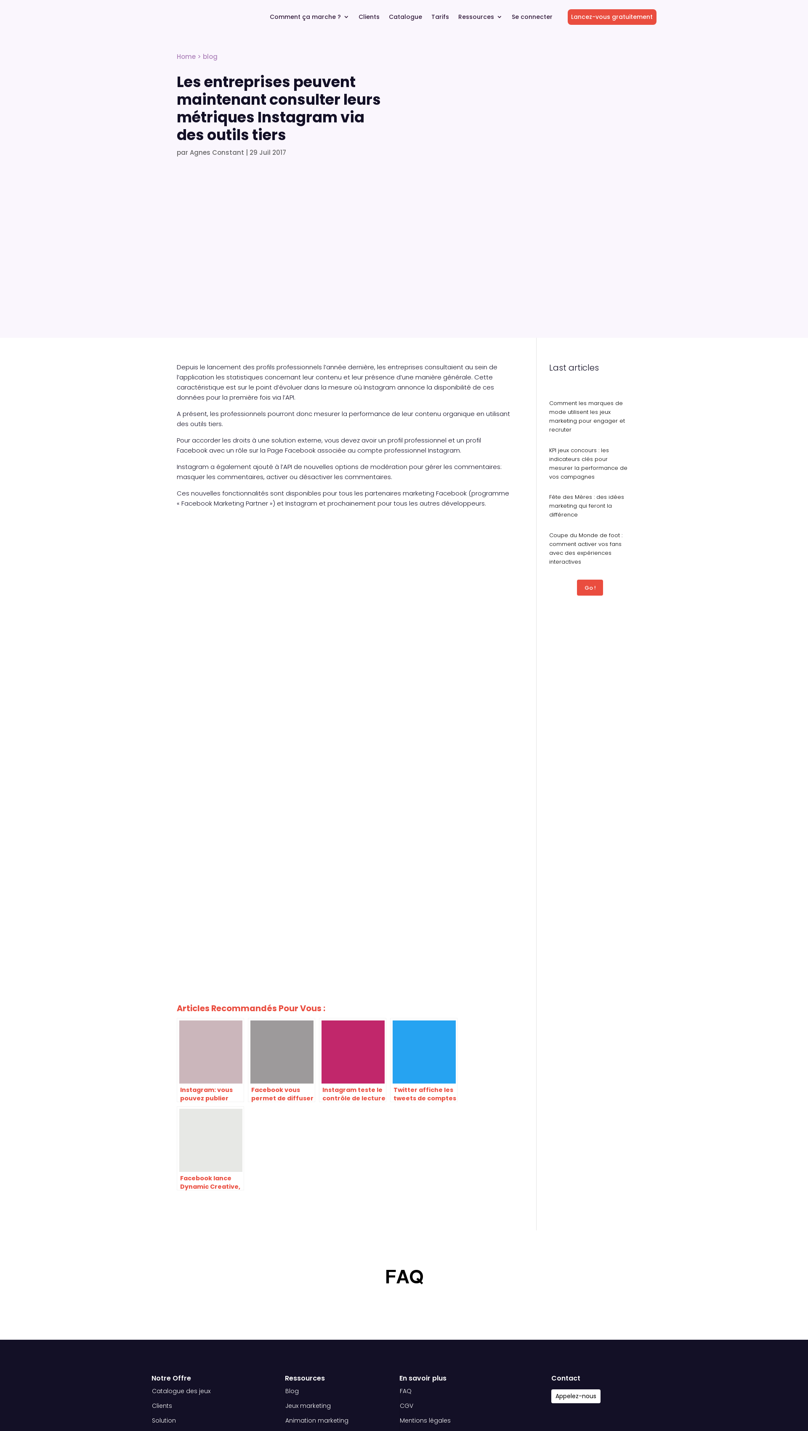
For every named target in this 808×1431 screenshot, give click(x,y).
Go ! (590, 588)
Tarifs (440, 17)
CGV (406, 1406)
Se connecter (532, 17)
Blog (292, 1391)
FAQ (406, 1391)
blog (210, 56)
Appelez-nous (576, 1396)
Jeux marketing (308, 1406)
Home (186, 56)
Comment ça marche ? (305, 17)
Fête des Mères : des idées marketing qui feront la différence (586, 506)
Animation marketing (316, 1420)
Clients (369, 17)
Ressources (476, 17)
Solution (164, 1420)
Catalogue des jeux (181, 1391)
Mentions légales (425, 1420)
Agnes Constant (217, 152)
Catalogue (405, 17)
